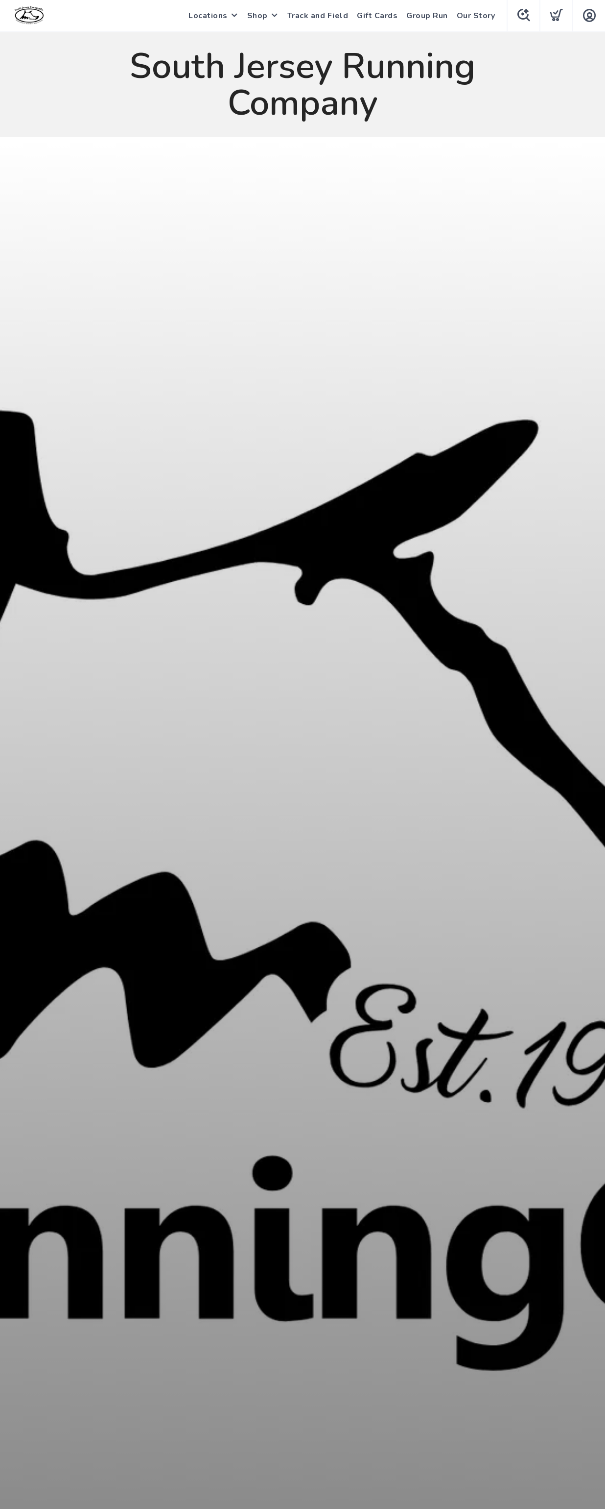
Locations (208, 15)
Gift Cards (377, 15)
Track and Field (318, 15)
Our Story (476, 15)
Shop (257, 15)
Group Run (427, 15)
